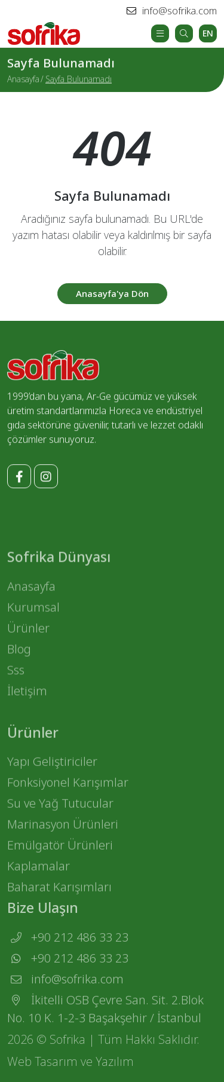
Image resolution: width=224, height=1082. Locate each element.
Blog (19, 669)
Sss (15, 690)
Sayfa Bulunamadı (78, 79)
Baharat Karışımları (59, 910)
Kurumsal (33, 627)
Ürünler (28, 648)
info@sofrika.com (172, 11)
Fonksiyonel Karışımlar (67, 806)
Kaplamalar (38, 889)
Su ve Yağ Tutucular (60, 827)
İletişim (27, 711)
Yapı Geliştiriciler (52, 785)
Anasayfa (23, 79)
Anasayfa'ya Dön (112, 300)
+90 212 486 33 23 (67, 954)
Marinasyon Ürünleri (62, 847)
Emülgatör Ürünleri (60, 868)
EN (207, 33)
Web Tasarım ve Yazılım (70, 1066)
